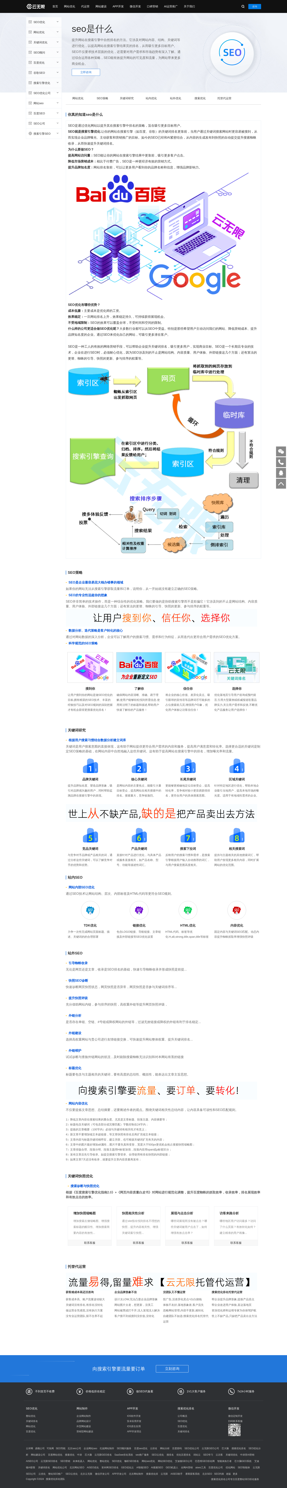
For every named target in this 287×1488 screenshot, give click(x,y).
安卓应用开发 (134, 1421)
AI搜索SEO (157, 1467)
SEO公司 (43, 123)
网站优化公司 (60, 1467)
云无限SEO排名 (49, 1461)
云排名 (153, 1448)
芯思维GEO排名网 (205, 1461)
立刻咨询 (172, 1369)
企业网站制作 (84, 1416)
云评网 (29, 1448)
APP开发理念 (134, 1431)
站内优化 (151, 98)
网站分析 (165, 1448)
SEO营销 (65, 1461)
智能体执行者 (224, 1461)
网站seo (43, 103)
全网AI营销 (187, 1467)
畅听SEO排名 (131, 1461)
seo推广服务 (142, 1454)
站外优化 (175, 98)
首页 (55, 6)
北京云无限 (86, 1473)
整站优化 (30, 1416)
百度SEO (43, 113)
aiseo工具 (200, 1467)
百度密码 (177, 1448)
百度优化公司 (215, 1467)
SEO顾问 (43, 52)
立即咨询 (85, 72)
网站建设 (101, 6)
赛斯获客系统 (192, 1473)
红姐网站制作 (107, 1448)
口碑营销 (152, 6)
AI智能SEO (142, 1467)
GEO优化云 (127, 1467)
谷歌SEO (43, 72)
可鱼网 (50, 1448)
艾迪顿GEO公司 (183, 1461)
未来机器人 (79, 1461)
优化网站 (230, 1467)
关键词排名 (32, 1421)
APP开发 (118, 6)
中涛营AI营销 (247, 1454)
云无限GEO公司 (210, 1448)
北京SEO (207, 1473)
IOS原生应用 (134, 1426)
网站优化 (69, 6)
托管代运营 (224, 98)
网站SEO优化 (165, 1461)
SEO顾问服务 (124, 1448)
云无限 (164, 1473)
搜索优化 (200, 98)
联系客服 (89, 1242)
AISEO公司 (32, 1461)
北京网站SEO (77, 1467)
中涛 (79, 1454)
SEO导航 (61, 1448)
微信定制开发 (235, 1416)
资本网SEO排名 (109, 1467)
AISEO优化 (93, 1467)
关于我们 (189, 6)
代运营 (85, 6)
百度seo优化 (140, 1448)
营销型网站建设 (85, 1431)
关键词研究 (127, 98)
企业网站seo (90, 1448)
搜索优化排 (152, 1473)
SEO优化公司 (43, 93)
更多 (235, 1473)
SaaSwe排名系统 (123, 1454)
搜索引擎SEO (43, 133)
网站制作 (82, 1408)
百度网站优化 (55, 1454)
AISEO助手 (176, 1473)
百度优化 (43, 62)
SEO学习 (208, 1454)
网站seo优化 (148, 1461)
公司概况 (182, 1416)
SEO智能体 (244, 1467)
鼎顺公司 (40, 1448)
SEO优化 (43, 22)
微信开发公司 (102, 1473)
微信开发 (135, 6)
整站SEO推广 (55, 1473)
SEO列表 (219, 1473)
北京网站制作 (136, 1473)
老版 (228, 1473)
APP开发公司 (119, 1473)
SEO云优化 (158, 1454)
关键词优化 (43, 42)
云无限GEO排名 (103, 1454)
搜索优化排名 (186, 1408)
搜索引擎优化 (43, 83)
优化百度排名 (183, 1454)
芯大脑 (225, 1448)
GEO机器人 (172, 1467)
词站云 (197, 1454)
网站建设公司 (38, 1454)
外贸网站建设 (84, 1426)
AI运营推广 (171, 6)
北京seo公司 (74, 1448)
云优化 (42, 1473)
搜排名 (170, 1454)
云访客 (219, 1454)
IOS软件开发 (134, 1416)
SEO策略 (102, 98)
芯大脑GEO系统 (243, 1461)
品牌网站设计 (84, 1421)
